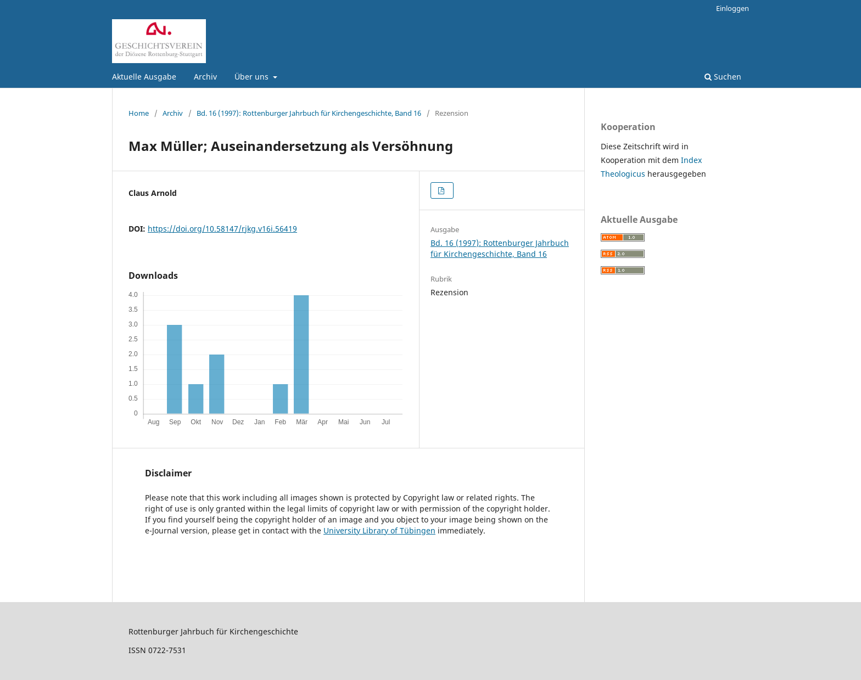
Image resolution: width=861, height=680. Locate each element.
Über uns (252, 76)
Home (138, 113)
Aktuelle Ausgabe (144, 76)
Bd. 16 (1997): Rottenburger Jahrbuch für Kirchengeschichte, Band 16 (309, 113)
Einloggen (732, 8)
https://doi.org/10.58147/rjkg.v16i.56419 (222, 228)
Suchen (723, 76)
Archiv (205, 76)
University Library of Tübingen (379, 530)
